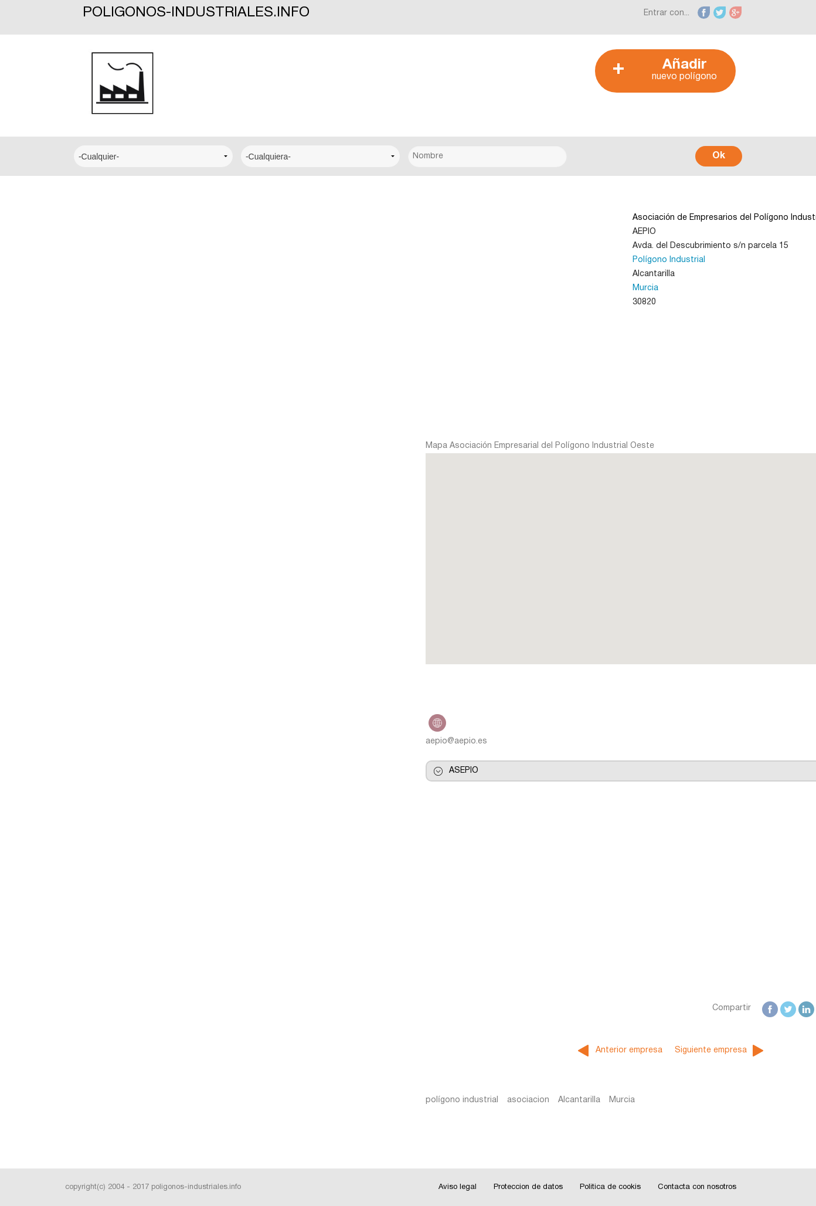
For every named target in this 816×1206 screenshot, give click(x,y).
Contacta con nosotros (697, 1187)
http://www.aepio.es (265, 723)
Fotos (95, 714)
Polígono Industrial (497, 260)
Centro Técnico (114, 337)
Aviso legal (457, 1187)
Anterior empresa (457, 1050)
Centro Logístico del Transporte (147, 265)
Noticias (100, 642)
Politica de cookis (610, 1187)
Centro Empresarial (121, 229)
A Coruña (102, 443)
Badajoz (100, 550)
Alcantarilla (407, 1100)
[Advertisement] (401, 75)
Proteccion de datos (528, 1187)
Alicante (99, 514)
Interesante (106, 678)
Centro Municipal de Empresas (143, 301)
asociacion (356, 1100)
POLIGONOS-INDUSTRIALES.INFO (196, 12)
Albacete (101, 479)
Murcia (474, 288)
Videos (97, 749)
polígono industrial (290, 1100)
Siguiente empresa (540, 1050)
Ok (718, 156)
